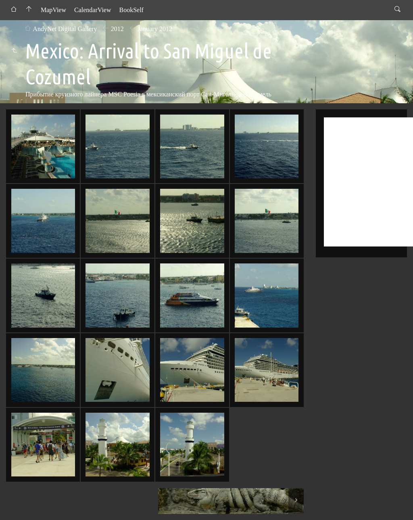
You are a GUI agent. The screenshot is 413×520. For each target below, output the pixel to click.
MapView (53, 9)
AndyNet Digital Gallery (65, 28)
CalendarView (92, 9)
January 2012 (155, 28)
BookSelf (131, 9)
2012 (117, 28)
